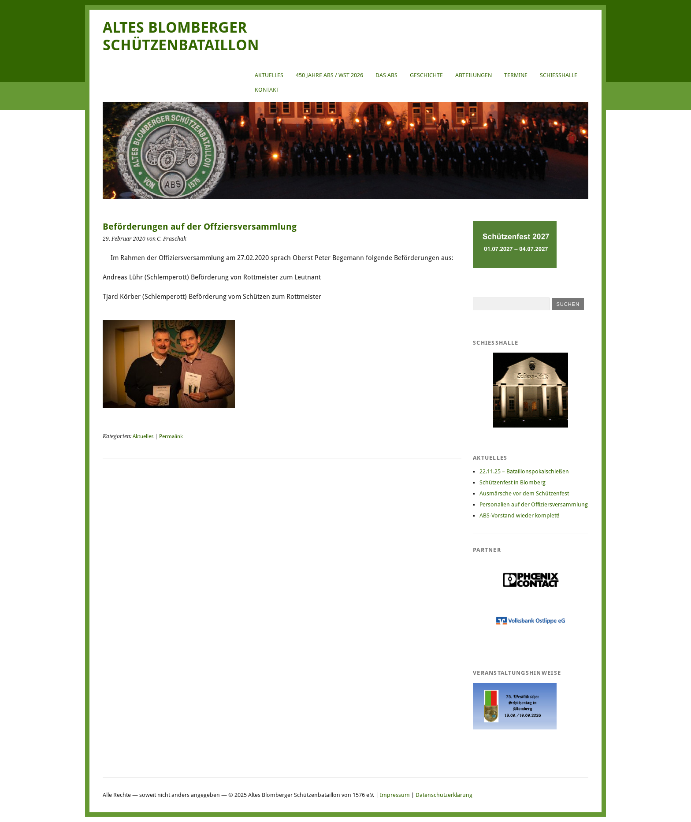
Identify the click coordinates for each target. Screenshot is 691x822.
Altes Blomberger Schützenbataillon (181, 36)
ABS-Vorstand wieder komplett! (519, 515)
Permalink (171, 436)
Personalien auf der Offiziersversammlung (533, 504)
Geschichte (426, 75)
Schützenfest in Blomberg (512, 482)
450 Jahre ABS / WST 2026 (329, 75)
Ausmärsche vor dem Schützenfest (524, 493)
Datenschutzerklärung (444, 795)
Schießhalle (558, 75)
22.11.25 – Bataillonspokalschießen (524, 471)
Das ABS (386, 75)
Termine (516, 75)
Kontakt (267, 89)
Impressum (395, 795)
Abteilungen (473, 75)
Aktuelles (269, 75)
